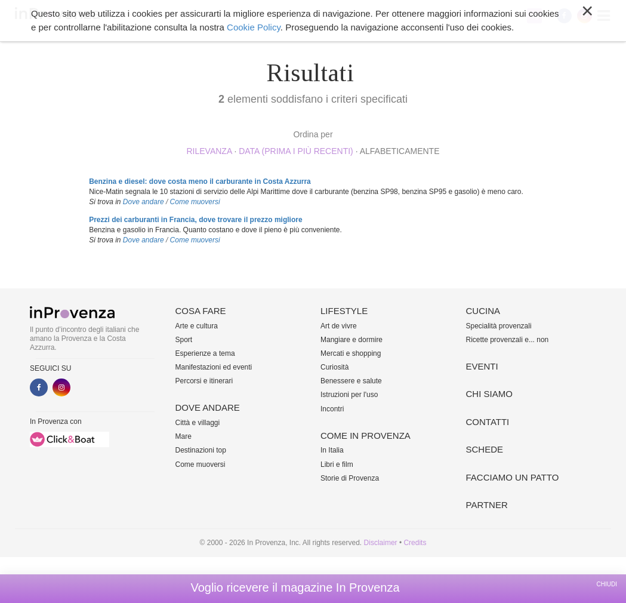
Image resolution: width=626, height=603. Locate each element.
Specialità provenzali (499, 326)
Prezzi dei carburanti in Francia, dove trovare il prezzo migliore (195, 220)
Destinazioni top (200, 450)
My (534, 15)
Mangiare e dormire (351, 340)
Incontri (332, 409)
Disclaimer (380, 543)
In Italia (332, 450)
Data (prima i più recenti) (296, 151)
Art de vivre (338, 326)
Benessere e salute (351, 381)
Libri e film (336, 464)
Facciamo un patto (512, 477)
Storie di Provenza (349, 478)
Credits (414, 543)
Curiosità (334, 367)
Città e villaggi (197, 423)
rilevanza (209, 151)
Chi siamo (489, 394)
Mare (183, 436)
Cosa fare (200, 311)
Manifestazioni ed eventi (213, 367)
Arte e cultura (196, 326)
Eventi (482, 366)
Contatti (488, 422)
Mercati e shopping (350, 353)
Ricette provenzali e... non (507, 340)
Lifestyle (344, 311)
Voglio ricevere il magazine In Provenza (294, 587)
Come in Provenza (365, 435)
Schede (485, 449)
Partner (487, 505)
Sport (184, 340)
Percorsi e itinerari (204, 381)
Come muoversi (195, 202)
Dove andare (143, 202)
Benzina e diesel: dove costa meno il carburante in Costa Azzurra (200, 181)
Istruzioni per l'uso (349, 394)
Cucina (483, 311)
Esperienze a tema (205, 353)
